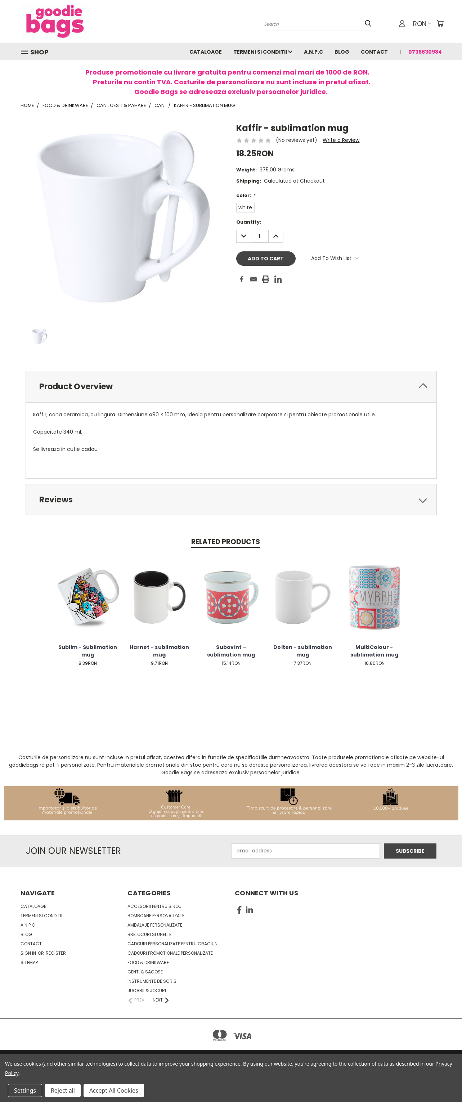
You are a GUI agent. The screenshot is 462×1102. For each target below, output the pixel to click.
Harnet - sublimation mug (159, 651)
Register (56, 953)
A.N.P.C (313, 51)
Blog (342, 51)
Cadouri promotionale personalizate (170, 953)
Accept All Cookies (113, 1090)
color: (246, 195)
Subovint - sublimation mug (231, 651)
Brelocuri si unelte (149, 934)
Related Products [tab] (225, 542)
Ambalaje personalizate (154, 925)
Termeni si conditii (262, 51)
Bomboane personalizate (155, 916)
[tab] (231, 386)
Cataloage (205, 51)
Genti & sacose (145, 972)
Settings (25, 1090)
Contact (374, 51)
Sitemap (29, 962)
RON (422, 23)
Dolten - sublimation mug (302, 651)
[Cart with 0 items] (440, 23)
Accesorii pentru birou (154, 906)
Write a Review (341, 140)
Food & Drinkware (148, 962)
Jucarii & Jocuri (146, 990)
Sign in (29, 953)
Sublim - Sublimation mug (87, 651)
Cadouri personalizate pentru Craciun (172, 944)
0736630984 (425, 51)
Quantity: (248, 222)
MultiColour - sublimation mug (374, 651)
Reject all (63, 1090)
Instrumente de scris (151, 981)
